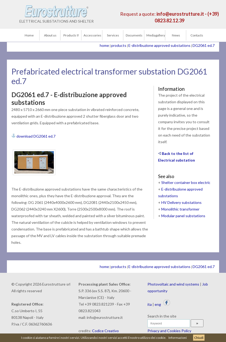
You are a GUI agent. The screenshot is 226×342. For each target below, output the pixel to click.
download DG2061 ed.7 (33, 136)
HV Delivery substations (181, 202)
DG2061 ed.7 (204, 45)
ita (149, 304)
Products (71, 35)
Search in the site (161, 316)
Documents (134, 35)
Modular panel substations (183, 215)
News (176, 35)
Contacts (196, 35)
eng (158, 304)
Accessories (92, 35)
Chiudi (198, 338)
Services (113, 35)
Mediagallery (155, 35)
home (104, 45)
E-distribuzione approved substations (159, 45)
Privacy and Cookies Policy (169, 330)
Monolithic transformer (180, 209)
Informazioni (177, 338)
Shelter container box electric (185, 182)
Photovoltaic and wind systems (173, 284)
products (118, 45)
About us (50, 35)
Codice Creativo (105, 330)
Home (29, 35)
